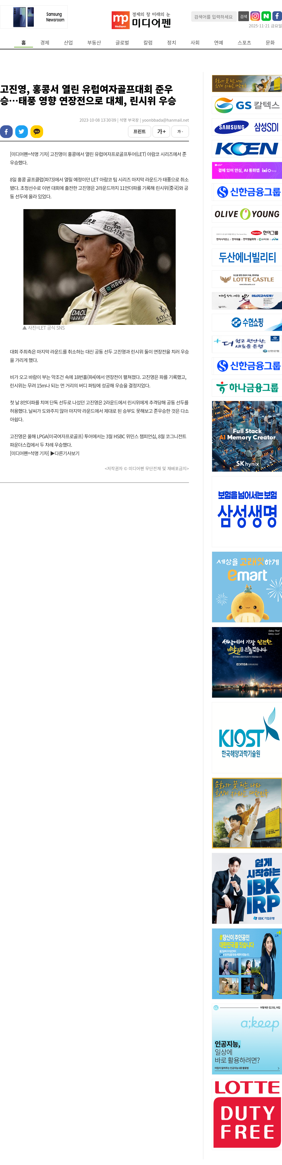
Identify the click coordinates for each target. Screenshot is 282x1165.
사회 (195, 42)
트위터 (21, 131)
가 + (161, 131)
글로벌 (122, 42)
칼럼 (148, 42)
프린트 (139, 131)
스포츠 (245, 42)
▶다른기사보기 (65, 453)
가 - (180, 131)
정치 (171, 42)
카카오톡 (36, 131)
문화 (270, 42)
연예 (218, 42)
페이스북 (6, 131)
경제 (44, 42)
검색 (243, 16)
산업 (68, 42)
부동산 (94, 42)
